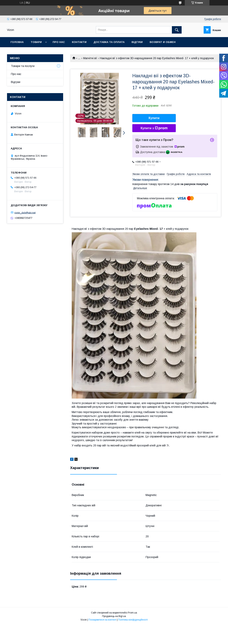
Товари (36, 42)
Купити (154, 118)
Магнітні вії (90, 58)
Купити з (154, 128)
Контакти (79, 42)
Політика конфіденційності (133, 619)
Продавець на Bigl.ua (114, 616)
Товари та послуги (22, 66)
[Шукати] (177, 30)
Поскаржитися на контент (102, 619)
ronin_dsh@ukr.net (24, 212)
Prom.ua (132, 612)
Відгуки (137, 42)
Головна (17, 42)
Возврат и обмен (163, 42)
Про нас (59, 42)
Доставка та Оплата (109, 42)
